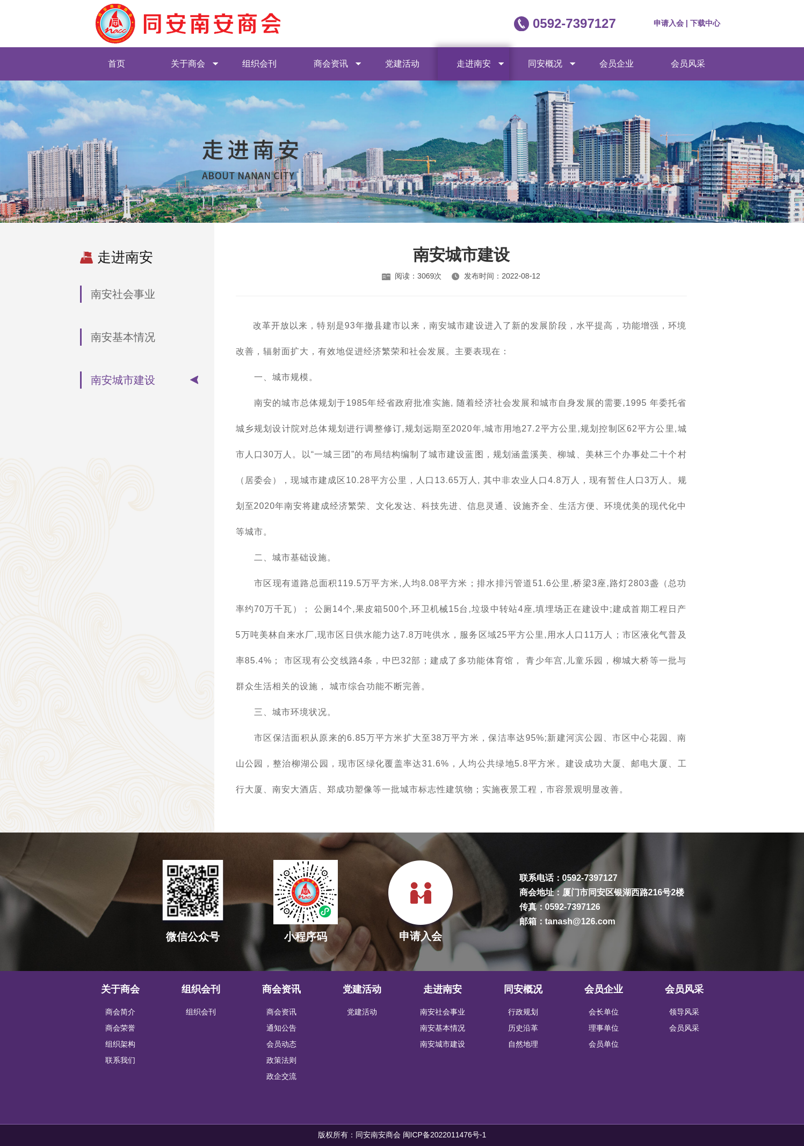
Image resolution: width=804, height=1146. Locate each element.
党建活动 (402, 63)
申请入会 (670, 23)
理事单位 (604, 1028)
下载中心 (705, 23)
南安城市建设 (123, 380)
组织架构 (120, 1044)
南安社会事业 (123, 294)
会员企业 (616, 63)
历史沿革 (523, 1028)
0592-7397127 (574, 23)
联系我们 (120, 1060)
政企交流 (281, 1076)
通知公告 (281, 1028)
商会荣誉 (120, 1028)
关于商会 (188, 63)
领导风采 (684, 1012)
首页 (116, 63)
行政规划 (523, 1012)
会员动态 (281, 1044)
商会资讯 (331, 63)
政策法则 (281, 1060)
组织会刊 (259, 63)
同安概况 (545, 63)
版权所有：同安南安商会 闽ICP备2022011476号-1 (402, 1134)
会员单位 (604, 1044)
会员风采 (688, 63)
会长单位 (604, 1012)
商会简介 (120, 1012)
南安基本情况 (123, 337)
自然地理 (523, 1044)
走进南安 (474, 63)
